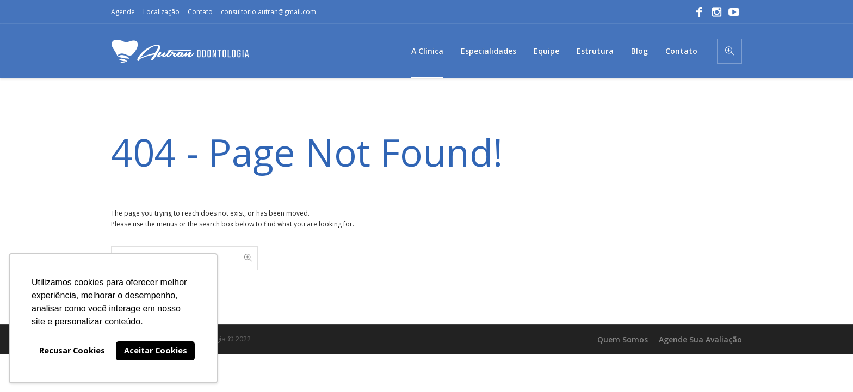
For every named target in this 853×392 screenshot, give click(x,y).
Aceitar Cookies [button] (155, 350)
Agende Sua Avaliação (700, 339)
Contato (200, 11)
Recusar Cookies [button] (72, 350)
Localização (161, 11)
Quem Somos (622, 339)
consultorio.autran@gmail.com (268, 11)
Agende (123, 11)
